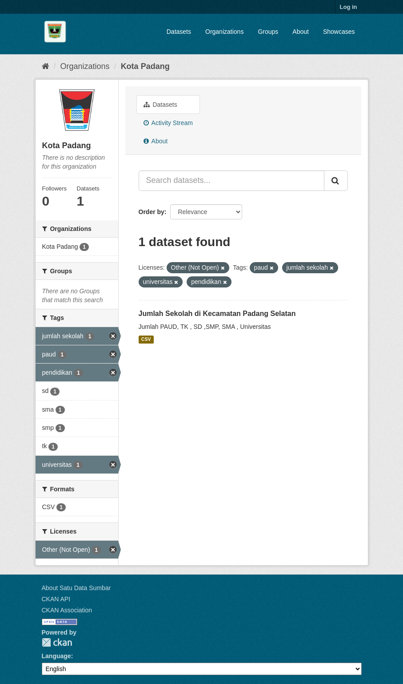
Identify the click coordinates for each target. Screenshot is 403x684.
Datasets (179, 31)
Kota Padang (145, 66)
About (300, 31)
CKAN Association (67, 610)
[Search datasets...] (231, 180)
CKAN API (56, 599)
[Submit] (336, 180)
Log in (348, 7)
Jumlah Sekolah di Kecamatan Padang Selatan (217, 313)
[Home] (45, 66)
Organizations (224, 31)
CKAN (57, 642)
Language (56, 656)
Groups (268, 31)
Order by (151, 211)
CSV (146, 339)
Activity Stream (168, 122)
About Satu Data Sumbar (76, 587)
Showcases (339, 31)
